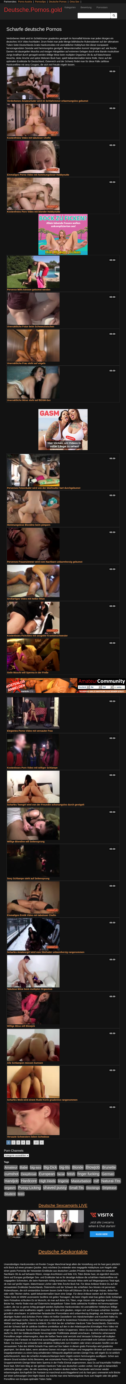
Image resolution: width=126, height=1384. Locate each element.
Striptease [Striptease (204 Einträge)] (109, 1188)
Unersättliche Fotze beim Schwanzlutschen (30, 326)
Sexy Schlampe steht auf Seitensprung (28, 878)
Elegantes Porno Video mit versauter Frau (30, 730)
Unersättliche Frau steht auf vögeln (26, 363)
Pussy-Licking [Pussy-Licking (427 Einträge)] (29, 1188)
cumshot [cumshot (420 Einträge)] (11, 1174)
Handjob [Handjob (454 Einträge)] (11, 1181)
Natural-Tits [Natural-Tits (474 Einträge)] (110, 1181)
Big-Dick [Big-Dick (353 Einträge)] (50, 1167)
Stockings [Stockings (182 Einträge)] (93, 1188)
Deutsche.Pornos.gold (33, 9)
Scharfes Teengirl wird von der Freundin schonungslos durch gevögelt (45, 804)
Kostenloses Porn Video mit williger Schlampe (32, 767)
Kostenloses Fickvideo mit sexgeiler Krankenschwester (37, 635)
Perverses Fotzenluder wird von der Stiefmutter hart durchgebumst (43, 488)
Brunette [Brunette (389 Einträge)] (109, 1167)
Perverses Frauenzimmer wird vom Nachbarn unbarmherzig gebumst (44, 561)
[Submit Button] (114, 15)
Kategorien (70, 7)
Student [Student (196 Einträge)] (10, 1194)
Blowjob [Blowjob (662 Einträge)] (93, 1167)
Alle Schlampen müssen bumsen (25, 1063)
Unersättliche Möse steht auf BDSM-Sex (29, 400)
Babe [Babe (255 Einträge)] (24, 1167)
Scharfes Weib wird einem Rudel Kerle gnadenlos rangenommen (42, 1100)
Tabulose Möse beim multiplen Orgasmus (29, 989)
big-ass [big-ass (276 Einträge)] (35, 1167)
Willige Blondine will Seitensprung (26, 841)
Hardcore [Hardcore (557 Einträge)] (29, 1181)
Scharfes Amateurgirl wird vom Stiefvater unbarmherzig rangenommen (45, 952)
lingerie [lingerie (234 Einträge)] (63, 1181)
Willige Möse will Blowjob (21, 1026)
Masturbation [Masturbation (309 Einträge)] (81, 1181)
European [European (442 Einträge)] (47, 1174)
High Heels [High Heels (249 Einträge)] (47, 1181)
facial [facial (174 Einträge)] (61, 1174)
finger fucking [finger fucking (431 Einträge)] (88, 1174)
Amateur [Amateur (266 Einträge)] (11, 1167)
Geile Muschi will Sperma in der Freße (27, 672)
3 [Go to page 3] (18, 1142)
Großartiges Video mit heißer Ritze (26, 598)
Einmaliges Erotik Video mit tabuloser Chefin (31, 915)
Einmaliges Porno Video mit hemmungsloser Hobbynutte (38, 174)
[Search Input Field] (94, 15)
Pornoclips (40, 1)
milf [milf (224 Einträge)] (96, 1181)
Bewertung (86, 7)
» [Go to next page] (41, 1142)
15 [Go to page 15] (36, 1142)
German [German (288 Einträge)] (108, 1174)
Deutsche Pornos (57, 1)
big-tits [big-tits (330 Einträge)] (64, 1167)
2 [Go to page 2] (13, 1142)
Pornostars (102, 7)
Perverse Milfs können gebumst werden (28, 289)
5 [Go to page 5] (28, 1142)
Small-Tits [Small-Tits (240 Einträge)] (76, 1188)
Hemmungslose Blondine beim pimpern (28, 525)
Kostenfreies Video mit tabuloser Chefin (29, 138)
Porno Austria (25, 1)
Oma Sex (74, 1)
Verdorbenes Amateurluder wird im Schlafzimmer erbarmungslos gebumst (47, 101)
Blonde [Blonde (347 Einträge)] (77, 1167)
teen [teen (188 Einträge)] (21, 1194)
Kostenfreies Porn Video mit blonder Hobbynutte (33, 211)
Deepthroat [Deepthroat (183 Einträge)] (28, 1174)
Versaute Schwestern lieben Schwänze (28, 1136)
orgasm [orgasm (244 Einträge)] (10, 1188)
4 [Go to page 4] (23, 1142)
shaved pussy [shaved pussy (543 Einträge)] (55, 1187)
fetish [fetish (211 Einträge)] (71, 1174)
